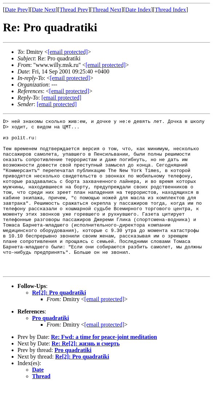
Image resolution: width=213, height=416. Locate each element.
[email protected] (104, 330)
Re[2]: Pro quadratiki (59, 323)
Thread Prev (73, 10)
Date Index (138, 10)
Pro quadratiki (50, 348)
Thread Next (106, 10)
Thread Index (170, 10)
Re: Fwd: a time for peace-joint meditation (104, 367)
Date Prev (16, 10)
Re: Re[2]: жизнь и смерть (86, 374)
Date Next (44, 10)
